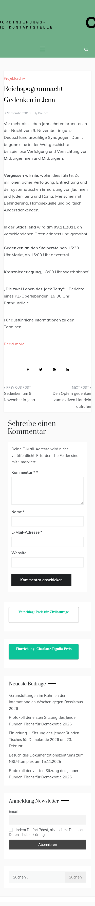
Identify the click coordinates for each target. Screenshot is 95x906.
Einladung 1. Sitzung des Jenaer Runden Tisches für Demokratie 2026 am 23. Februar (44, 739)
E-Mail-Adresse (26, 532)
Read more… (15, 343)
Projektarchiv (14, 78)
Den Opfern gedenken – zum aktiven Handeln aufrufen (71, 400)
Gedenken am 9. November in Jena (19, 396)
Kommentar (23, 472)
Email (13, 811)
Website (18, 552)
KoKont (43, 113)
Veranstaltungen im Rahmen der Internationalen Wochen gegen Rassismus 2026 (46, 702)
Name (18, 511)
